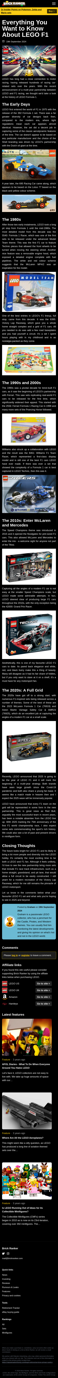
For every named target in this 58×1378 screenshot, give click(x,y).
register (25, 955)
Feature (6, 1059)
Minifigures (7, 1333)
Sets (4, 1329)
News (4, 1275)
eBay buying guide (10, 1312)
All (3, 1324)
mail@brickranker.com (12, 1258)
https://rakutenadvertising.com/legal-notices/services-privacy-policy (27, 1362)
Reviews (6, 1283)
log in (15, 955)
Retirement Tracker (11, 1308)
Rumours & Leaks (10, 1287)
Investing (6, 1279)
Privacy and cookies (11, 1295)
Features (6, 1291)
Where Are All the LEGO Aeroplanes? (22, 1138)
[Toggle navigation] (54, 4)
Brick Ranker (10, 1248)
